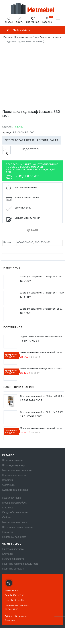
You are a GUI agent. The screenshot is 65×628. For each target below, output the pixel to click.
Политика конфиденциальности (20, 564)
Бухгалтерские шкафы (15, 490)
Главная (8, 37)
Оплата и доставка (13, 549)
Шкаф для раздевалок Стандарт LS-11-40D (42, 293)
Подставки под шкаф (50, 37)
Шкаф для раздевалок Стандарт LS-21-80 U (42, 309)
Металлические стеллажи (17, 470)
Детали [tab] (32, 230)
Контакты (7, 554)
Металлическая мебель (25, 37)
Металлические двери (15, 522)
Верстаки (7, 480)
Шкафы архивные (12, 460)
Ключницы (8, 508)
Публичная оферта (13, 559)
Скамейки (8, 532)
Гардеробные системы (15, 512)
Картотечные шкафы (14, 475)
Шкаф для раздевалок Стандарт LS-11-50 (41, 277)
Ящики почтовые (11, 498)
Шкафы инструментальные (17, 527)
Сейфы (6, 517)
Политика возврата (13, 569)
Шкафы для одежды (13, 465)
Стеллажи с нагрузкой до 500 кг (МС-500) (41, 412)
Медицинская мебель (14, 503)
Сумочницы (9, 485)
